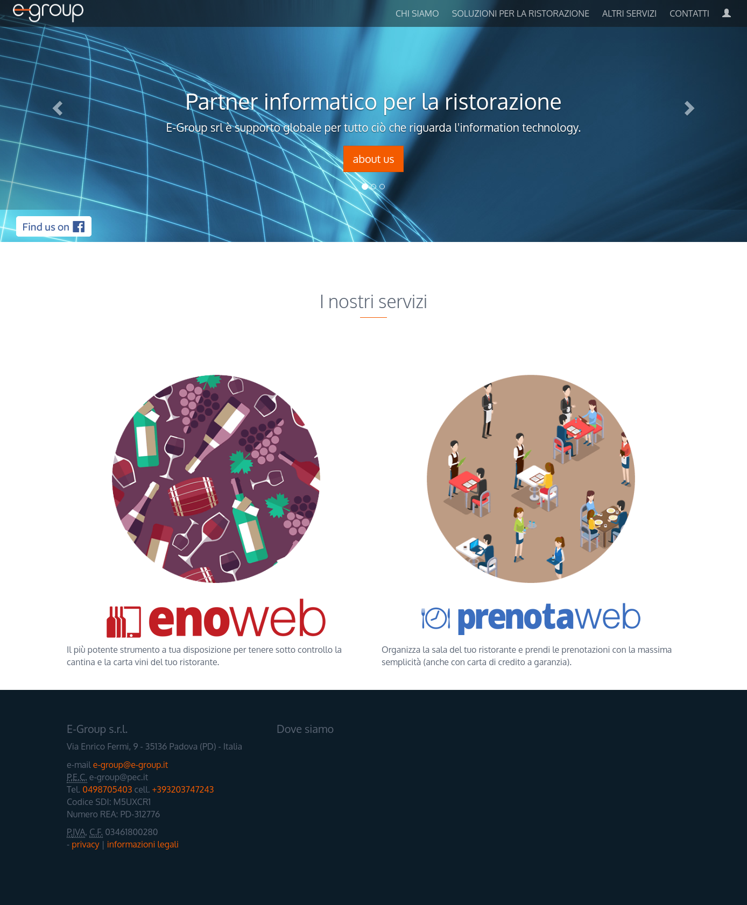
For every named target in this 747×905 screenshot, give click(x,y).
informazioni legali (143, 844)
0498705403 (107, 789)
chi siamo (417, 13)
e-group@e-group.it (130, 764)
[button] (56, 105)
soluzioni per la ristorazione (520, 13)
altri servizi (629, 13)
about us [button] (373, 159)
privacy (85, 844)
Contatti (689, 13)
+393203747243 (183, 789)
